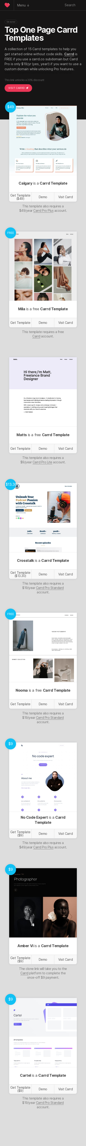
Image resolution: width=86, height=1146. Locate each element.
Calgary (25, 183)
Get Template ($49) (20, 196)
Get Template (20, 323)
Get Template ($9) (20, 833)
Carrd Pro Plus (43, 210)
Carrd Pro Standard (50, 588)
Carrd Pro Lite (42, 462)
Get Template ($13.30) (20, 574)
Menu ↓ (23, 5)
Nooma (22, 690)
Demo (43, 197)
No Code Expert (34, 817)
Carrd (69, 54)
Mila (21, 309)
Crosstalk (25, 560)
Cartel (25, 1075)
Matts (22, 434)
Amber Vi (25, 945)
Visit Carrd (18, 88)
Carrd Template (53, 183)
